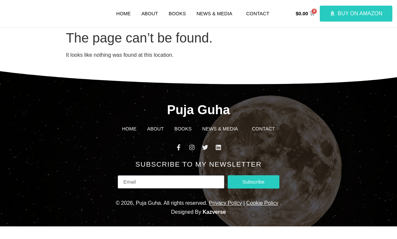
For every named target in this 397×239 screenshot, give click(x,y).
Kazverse (214, 212)
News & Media (216, 13)
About (150, 13)
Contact (257, 13)
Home (123, 13)
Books (177, 13)
